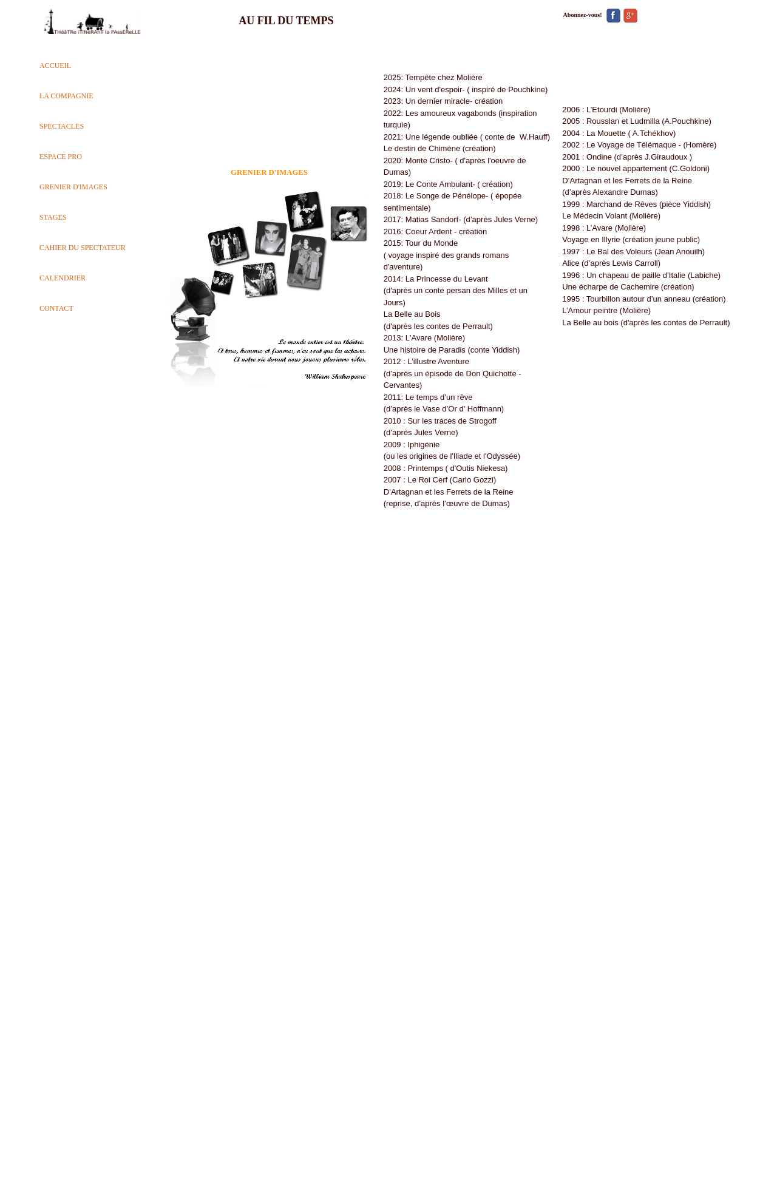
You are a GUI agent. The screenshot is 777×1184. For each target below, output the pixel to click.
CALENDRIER (62, 278)
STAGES (52, 217)
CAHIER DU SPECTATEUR (82, 247)
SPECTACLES (61, 126)
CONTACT (56, 308)
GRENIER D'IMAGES (73, 187)
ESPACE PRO (60, 156)
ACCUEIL (55, 65)
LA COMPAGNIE (66, 96)
